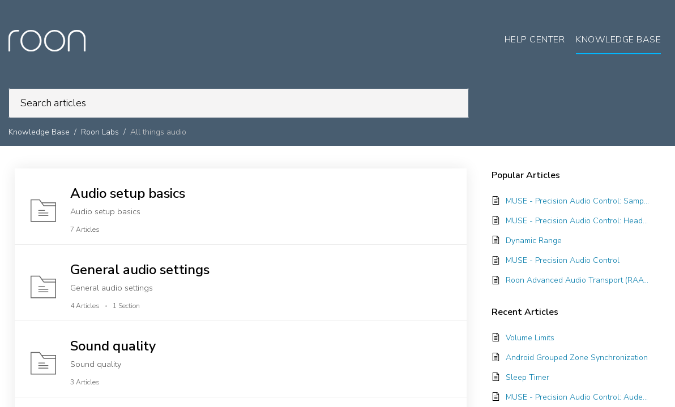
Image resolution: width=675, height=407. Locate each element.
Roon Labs (100, 132)
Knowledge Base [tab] (618, 39)
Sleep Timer (527, 377)
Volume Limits (530, 337)
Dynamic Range (534, 240)
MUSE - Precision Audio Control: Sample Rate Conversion (577, 201)
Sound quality (113, 346)
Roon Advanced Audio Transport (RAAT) (577, 280)
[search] (238, 103)
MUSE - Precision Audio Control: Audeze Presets (577, 397)
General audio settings (140, 269)
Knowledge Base (39, 132)
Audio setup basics (127, 193)
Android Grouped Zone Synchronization (577, 357)
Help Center (535, 39)
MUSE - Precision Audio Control (563, 260)
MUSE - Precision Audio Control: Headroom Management (577, 220)
